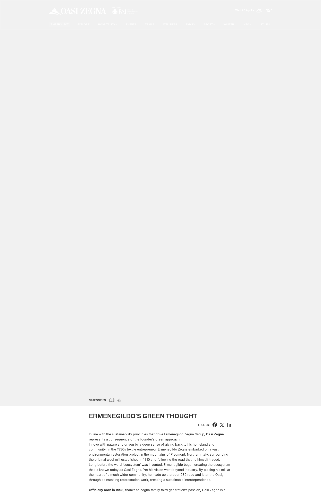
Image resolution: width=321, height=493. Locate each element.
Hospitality (106, 25)
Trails (149, 25)
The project (60, 25)
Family (190, 25)
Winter (229, 25)
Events (131, 25)
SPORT (208, 25)
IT (262, 25)
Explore (83, 25)
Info (246, 25)
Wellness (170, 25)
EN (268, 25)
